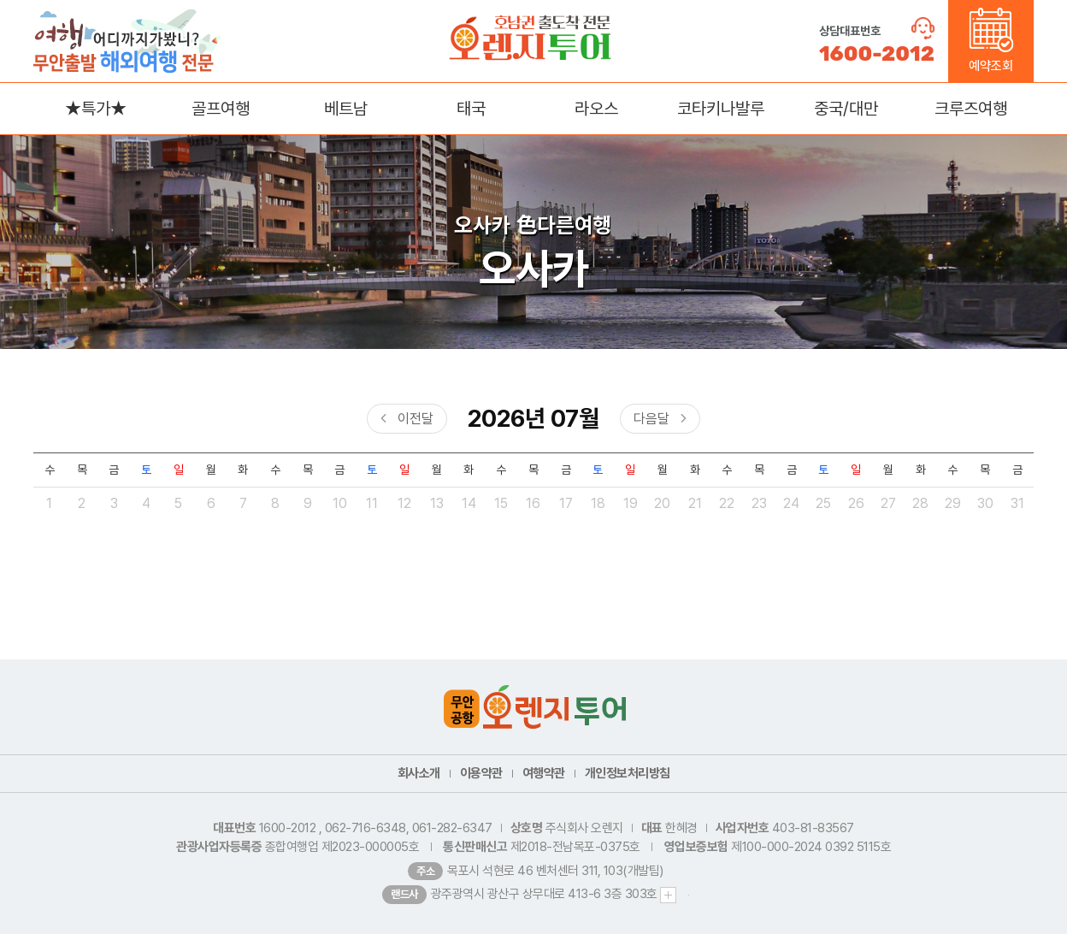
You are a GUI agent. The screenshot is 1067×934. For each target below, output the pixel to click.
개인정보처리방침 (627, 773)
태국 (471, 108)
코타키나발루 (720, 108)
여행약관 (543, 773)
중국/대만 (846, 108)
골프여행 (221, 108)
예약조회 (991, 41)
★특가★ (96, 108)
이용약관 (481, 773)
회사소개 (419, 773)
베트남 (346, 108)
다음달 (651, 419)
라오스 (596, 108)
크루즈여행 (970, 108)
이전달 (415, 419)
